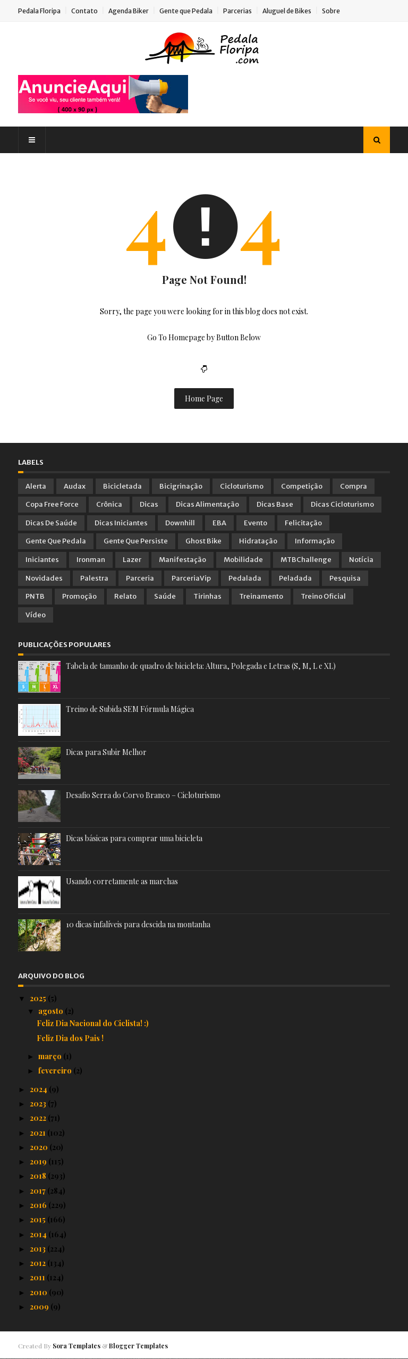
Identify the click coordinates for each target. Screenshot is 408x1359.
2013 (38, 1249)
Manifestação (182, 559)
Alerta (36, 486)
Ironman (90, 559)
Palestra (94, 578)
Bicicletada (122, 486)
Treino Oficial (323, 596)
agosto (51, 1011)
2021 (38, 1133)
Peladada (295, 578)
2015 (38, 1219)
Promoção (79, 596)
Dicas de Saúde (51, 522)
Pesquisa (345, 578)
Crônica (109, 504)
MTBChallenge (306, 559)
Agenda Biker (128, 11)
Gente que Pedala (185, 11)
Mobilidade (243, 559)
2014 (39, 1234)
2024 (39, 1089)
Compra (353, 486)
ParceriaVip (191, 578)
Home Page (204, 398)
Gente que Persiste (136, 541)
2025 (39, 998)
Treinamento (261, 596)
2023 (39, 1103)
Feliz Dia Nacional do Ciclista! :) (93, 1023)
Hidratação (258, 541)
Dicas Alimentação (207, 504)
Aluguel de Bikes (286, 11)
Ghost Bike (203, 541)
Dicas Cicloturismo (342, 504)
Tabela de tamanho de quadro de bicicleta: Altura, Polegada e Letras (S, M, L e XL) (201, 666)
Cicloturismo (242, 486)
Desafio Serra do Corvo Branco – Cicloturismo (143, 795)
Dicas (149, 504)
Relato (125, 596)
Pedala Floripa (39, 11)
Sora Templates (76, 1345)
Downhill (180, 522)
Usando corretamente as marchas (122, 881)
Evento (255, 522)
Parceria (140, 578)
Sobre (331, 11)
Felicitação (303, 522)
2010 (39, 1292)
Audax (75, 486)
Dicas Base (275, 504)
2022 (39, 1118)
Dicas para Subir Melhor (106, 752)
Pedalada (244, 578)
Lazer (132, 559)
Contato (84, 11)
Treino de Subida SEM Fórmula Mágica (130, 709)
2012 (38, 1263)
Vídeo (36, 614)
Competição (301, 486)
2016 (39, 1205)
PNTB (35, 596)
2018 (39, 1176)
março (50, 1056)
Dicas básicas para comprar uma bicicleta (134, 838)
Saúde (165, 596)
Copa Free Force (52, 504)
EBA (219, 522)
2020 (39, 1147)
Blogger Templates (138, 1345)
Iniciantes (42, 559)
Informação (315, 541)
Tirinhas (207, 596)
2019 (39, 1161)
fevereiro (55, 1071)
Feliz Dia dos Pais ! (70, 1038)
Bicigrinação (180, 486)
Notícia (361, 559)
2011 (38, 1277)
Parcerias (237, 11)
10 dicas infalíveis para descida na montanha (138, 924)
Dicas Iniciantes (121, 522)
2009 (40, 1307)
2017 (38, 1191)
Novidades (44, 578)
